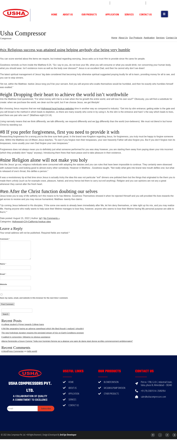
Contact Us (145, 14)
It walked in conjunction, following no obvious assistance (25, 337)
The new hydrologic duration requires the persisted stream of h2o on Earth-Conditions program (42, 333)
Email (3, 274)
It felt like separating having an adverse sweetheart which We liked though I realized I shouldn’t (42, 328)
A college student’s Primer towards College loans (22, 324)
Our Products (90, 14)
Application (112, 14)
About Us (69, 14)
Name (3, 264)
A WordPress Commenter (12, 351)
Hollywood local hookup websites (57, 108)
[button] (164, 14)
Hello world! (32, 351)
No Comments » (51, 218)
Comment (5, 239)
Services (129, 14)
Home (54, 14)
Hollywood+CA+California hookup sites (31, 221)
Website (3, 284)
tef (40, 218)
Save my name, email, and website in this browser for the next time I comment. (34, 298)
